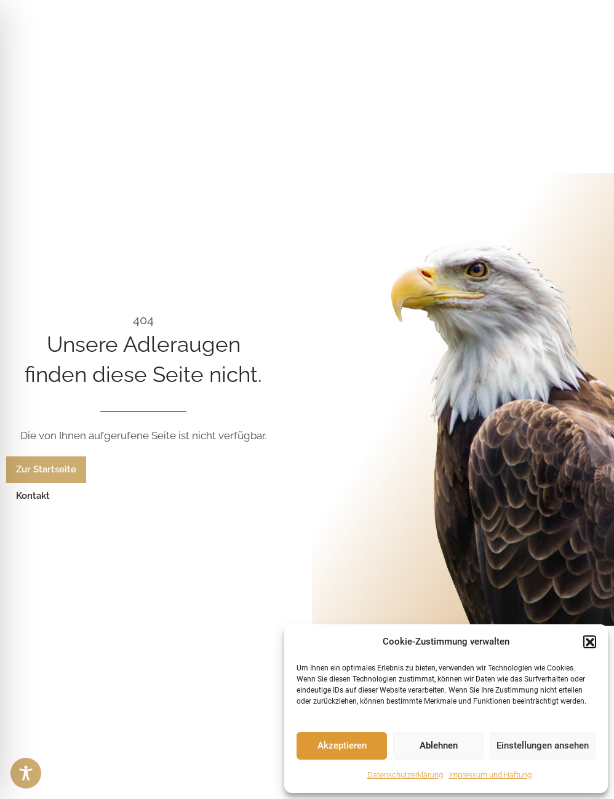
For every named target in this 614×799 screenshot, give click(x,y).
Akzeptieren (342, 745)
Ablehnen (439, 745)
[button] (589, 641)
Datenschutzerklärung (405, 775)
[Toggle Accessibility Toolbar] (25, 773)
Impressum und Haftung (490, 775)
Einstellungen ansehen (542, 745)
